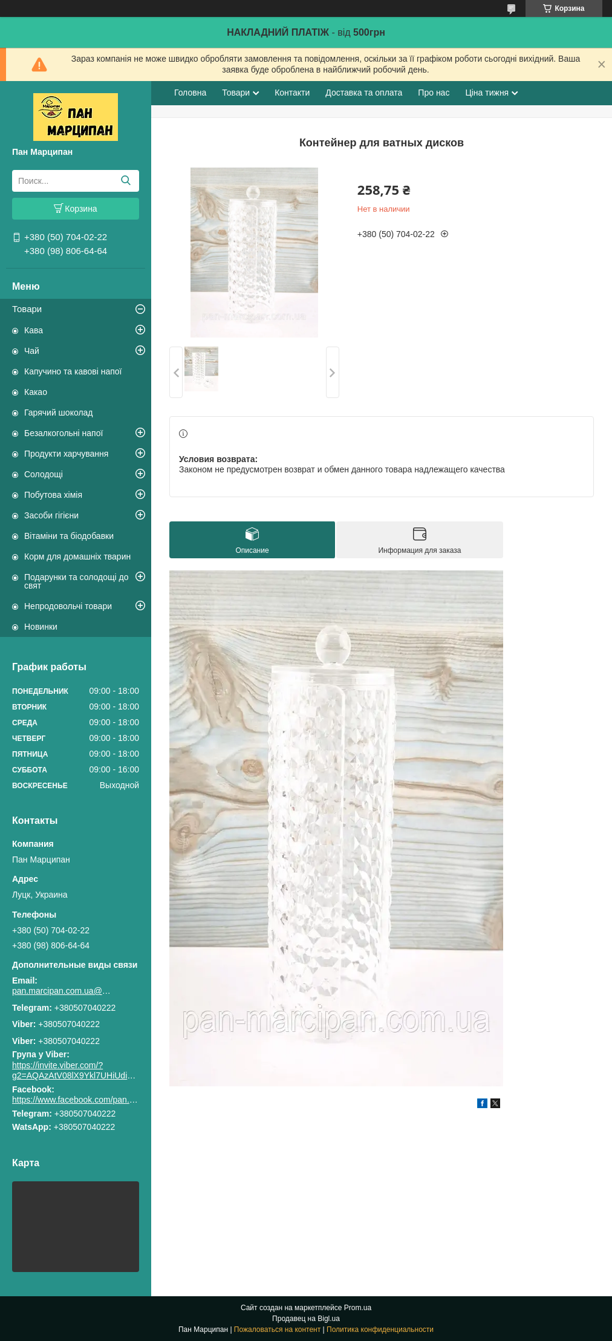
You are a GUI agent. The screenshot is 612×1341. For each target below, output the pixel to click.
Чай (31, 351)
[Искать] (125, 181)
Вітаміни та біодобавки (69, 536)
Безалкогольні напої (63, 433)
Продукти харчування (66, 453)
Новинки (40, 626)
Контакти (292, 92)
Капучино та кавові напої (73, 371)
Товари (27, 309)
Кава (33, 330)
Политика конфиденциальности (380, 1329)
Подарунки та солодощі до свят (76, 581)
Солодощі (43, 474)
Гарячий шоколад (58, 412)
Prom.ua (357, 1307)
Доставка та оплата (363, 92)
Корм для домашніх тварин (77, 556)
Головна (190, 92)
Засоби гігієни (51, 515)
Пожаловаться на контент (277, 1329)
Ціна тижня (487, 92)
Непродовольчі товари (68, 606)
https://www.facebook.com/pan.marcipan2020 (97, 1099)
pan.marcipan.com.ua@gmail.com (63, 991)
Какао (35, 392)
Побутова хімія (53, 495)
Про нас (433, 92)
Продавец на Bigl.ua (306, 1318)
